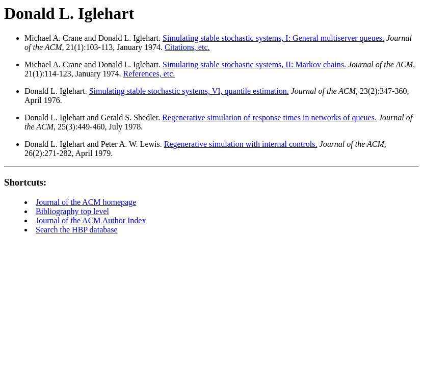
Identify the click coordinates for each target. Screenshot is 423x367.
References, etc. (149, 73)
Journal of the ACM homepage (86, 202)
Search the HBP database (77, 229)
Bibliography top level (72, 211)
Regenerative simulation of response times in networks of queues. (269, 117)
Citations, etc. (187, 47)
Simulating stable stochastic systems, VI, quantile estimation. (189, 91)
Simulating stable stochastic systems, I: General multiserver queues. (273, 38)
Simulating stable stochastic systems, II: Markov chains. (254, 64)
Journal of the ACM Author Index (91, 220)
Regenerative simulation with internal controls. (241, 144)
